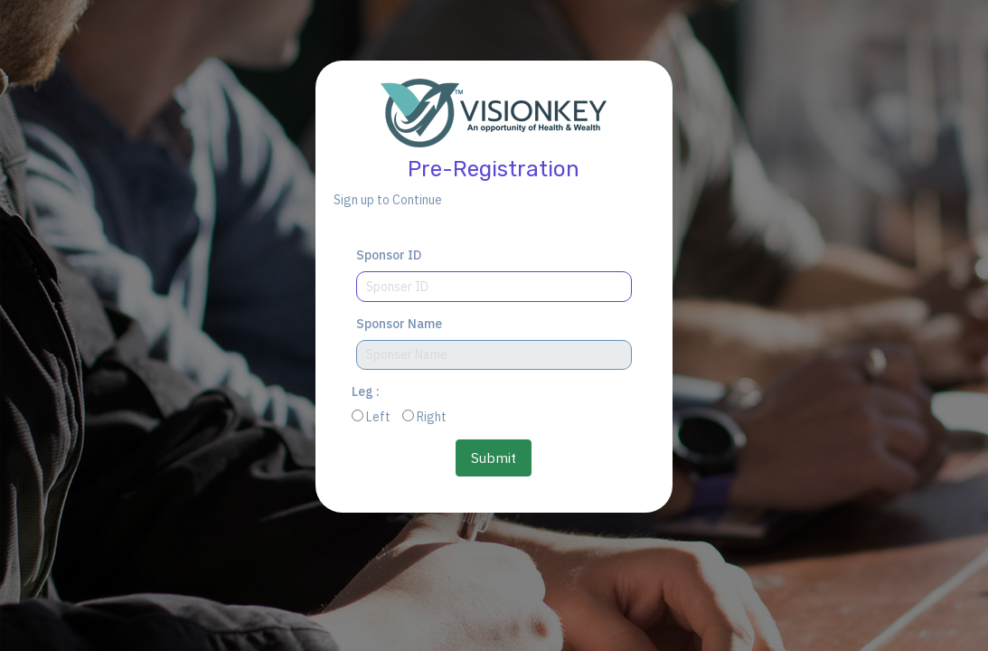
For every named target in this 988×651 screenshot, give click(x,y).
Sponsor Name (399, 324)
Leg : (366, 391)
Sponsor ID (388, 255)
